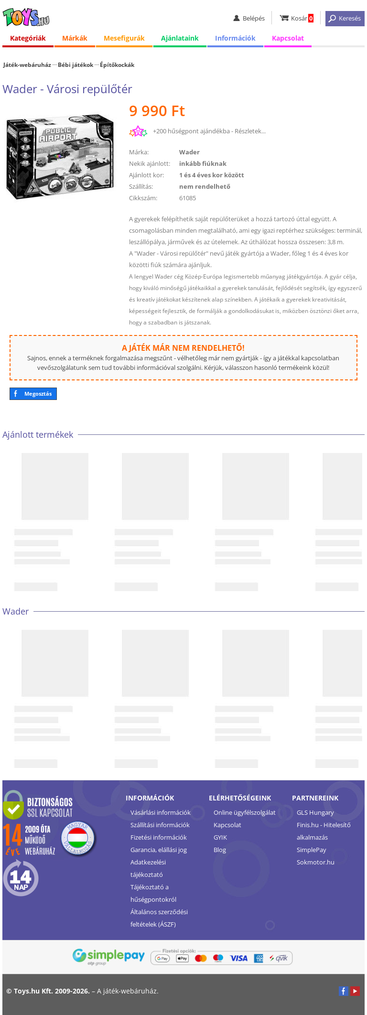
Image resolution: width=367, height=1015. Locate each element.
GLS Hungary (315, 812)
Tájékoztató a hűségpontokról (153, 893)
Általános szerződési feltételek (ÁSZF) (159, 918)
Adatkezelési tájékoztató (148, 868)
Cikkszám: (143, 198)
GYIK (220, 837)
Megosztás (38, 393)
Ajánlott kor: (146, 175)
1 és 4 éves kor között (211, 175)
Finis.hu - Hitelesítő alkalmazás (324, 831)
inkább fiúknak (203, 163)
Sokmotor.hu (316, 862)
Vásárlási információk (160, 812)
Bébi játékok (75, 64)
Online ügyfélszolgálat (245, 812)
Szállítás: (141, 186)
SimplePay (311, 849)
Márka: (139, 152)
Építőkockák (117, 64)
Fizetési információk (158, 837)
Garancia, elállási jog (158, 849)
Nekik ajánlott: (149, 163)
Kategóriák (28, 38)
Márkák (74, 38)
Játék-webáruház (27, 64)
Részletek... (250, 131)
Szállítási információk (160, 825)
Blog (220, 849)
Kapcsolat (288, 38)
